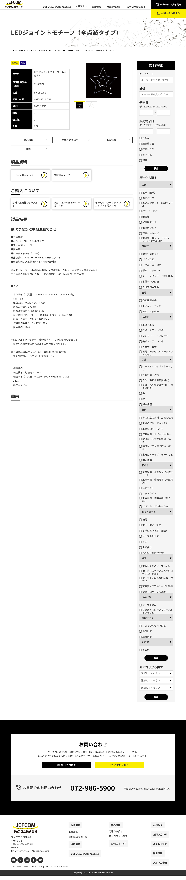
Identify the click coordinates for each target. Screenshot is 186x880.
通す (144, 558)
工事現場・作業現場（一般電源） (156, 481)
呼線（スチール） (150, 270)
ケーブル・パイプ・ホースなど (156, 368)
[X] (19, 864)
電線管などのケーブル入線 (154, 566)
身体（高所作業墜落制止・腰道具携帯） (156, 386)
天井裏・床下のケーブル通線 (156, 586)
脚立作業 (145, 460)
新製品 (144, 137)
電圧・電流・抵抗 (150, 524)
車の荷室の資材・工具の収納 (156, 417)
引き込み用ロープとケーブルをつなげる (156, 611)
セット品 (145, 154)
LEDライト (146, 487)
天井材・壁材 (147, 346)
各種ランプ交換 (149, 281)
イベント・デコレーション (155, 506)
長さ (143, 541)
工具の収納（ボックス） (153, 423)
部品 (143, 160)
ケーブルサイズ (149, 536)
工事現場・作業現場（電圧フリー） (156, 474)
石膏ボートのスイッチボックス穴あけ (156, 353)
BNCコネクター (149, 311)
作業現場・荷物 (149, 374)
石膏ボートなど (149, 233)
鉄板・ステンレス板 (151, 330)
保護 (144, 359)
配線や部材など (149, 253)
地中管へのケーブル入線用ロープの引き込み (156, 572)
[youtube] (13, 864)
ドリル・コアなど (150, 264)
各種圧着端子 (147, 300)
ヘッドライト (147, 493)
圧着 (144, 292)
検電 (143, 519)
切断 (144, 184)
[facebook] (31, 864)
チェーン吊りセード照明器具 (156, 275)
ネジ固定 (145, 631)
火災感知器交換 (149, 287)
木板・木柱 (146, 324)
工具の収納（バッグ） (152, 428)
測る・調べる (149, 511)
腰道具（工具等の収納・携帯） (155, 447)
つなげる (146, 597)
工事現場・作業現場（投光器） (155, 499)
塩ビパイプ (146, 198)
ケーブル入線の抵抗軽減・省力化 (156, 579)
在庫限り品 (146, 149)
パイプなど (146, 259)
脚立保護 (145, 404)
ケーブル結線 (147, 605)
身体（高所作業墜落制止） (155, 380)
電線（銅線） (147, 192)
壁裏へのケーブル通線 (152, 591)
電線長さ (145, 547)
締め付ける (147, 617)
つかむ (145, 246)
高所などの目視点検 (151, 552)
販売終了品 (146, 143)
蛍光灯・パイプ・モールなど (156, 454)
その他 (145, 642)
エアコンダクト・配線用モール (156, 204)
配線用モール (147, 222)
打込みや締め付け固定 (152, 625)
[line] (36, 864)
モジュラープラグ (150, 305)
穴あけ (145, 316)
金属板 (144, 216)
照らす (145, 465)
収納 (144, 409)
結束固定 (145, 636)
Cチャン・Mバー (149, 210)
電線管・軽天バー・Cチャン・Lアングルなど (154, 239)
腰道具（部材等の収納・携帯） (155, 440)
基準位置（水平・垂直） (153, 530)
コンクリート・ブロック (153, 335)
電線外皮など (147, 227)
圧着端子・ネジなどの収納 (155, 434)
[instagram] (25, 864)
